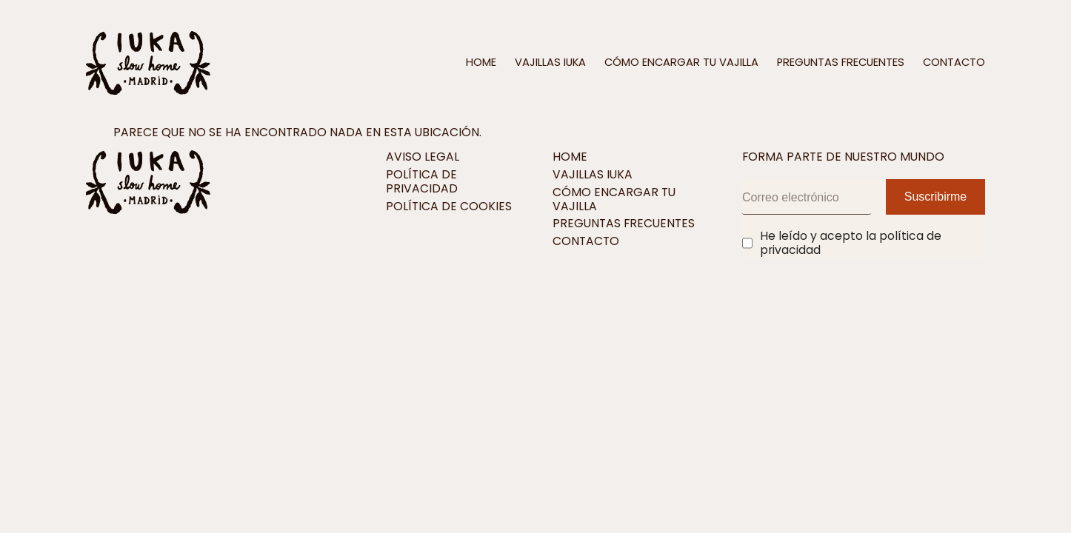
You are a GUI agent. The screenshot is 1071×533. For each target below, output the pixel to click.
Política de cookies (449, 207)
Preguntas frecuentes (840, 63)
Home (481, 63)
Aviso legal (422, 157)
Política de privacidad (422, 182)
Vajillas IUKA (550, 63)
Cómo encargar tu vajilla (681, 63)
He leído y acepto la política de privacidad (850, 243)
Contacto (954, 63)
